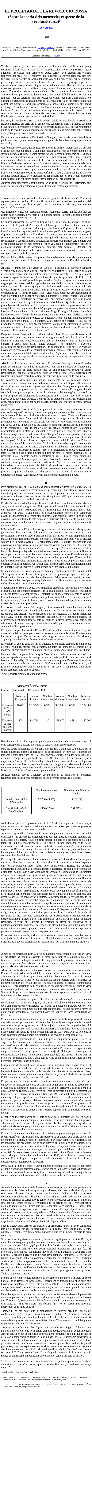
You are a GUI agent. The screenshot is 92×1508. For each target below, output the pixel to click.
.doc (53, 56)
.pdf (58, 56)
